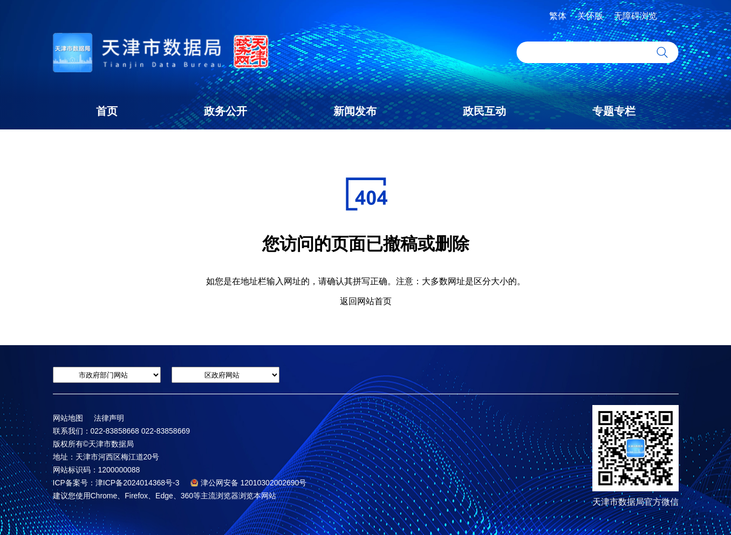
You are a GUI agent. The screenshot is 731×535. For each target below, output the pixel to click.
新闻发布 (355, 111)
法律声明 (109, 418)
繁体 (557, 15)
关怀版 (590, 15)
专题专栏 (614, 111)
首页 (107, 111)
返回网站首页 (366, 301)
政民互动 (484, 111)
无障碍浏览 (635, 15)
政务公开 (225, 111)
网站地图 (68, 418)
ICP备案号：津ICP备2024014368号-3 (116, 482)
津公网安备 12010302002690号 (248, 482)
